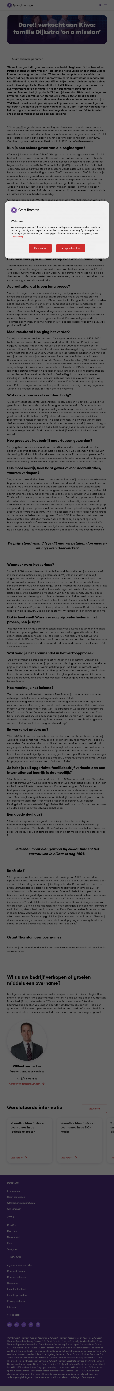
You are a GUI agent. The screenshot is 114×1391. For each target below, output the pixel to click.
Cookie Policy (17, 236)
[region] (57, 230)
